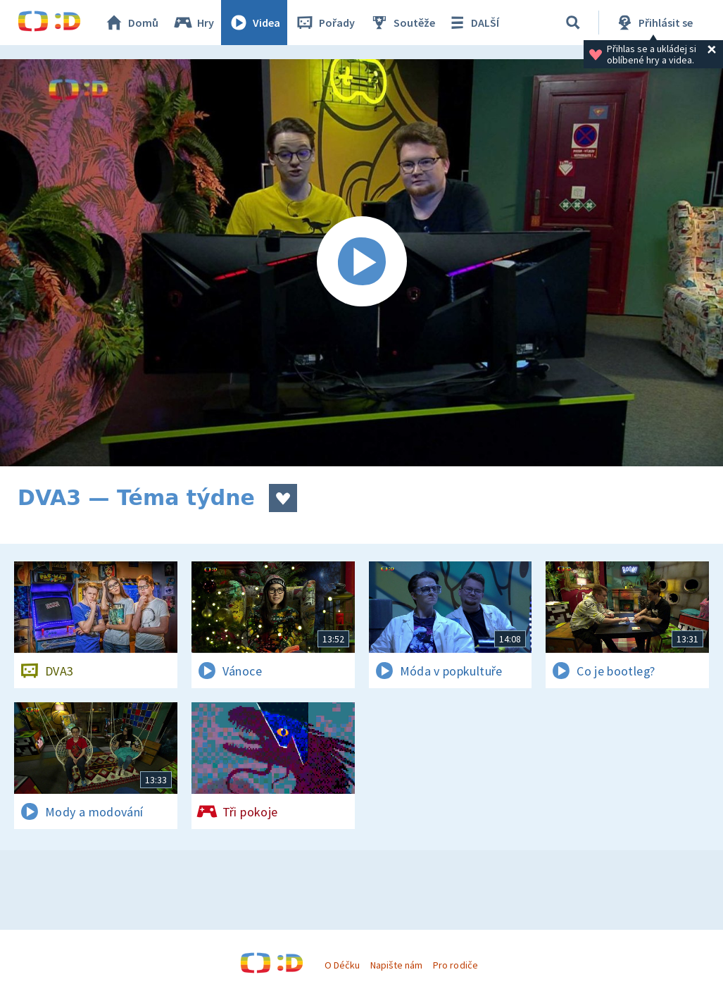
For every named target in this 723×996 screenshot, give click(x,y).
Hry (193, 22)
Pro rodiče (455, 965)
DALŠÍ (472, 22)
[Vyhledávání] (573, 22)
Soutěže (402, 22)
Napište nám (396, 965)
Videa (254, 22)
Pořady (324, 22)
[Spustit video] (361, 262)
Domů (130, 22)
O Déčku (342, 965)
